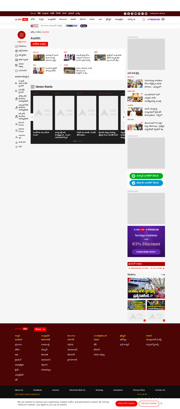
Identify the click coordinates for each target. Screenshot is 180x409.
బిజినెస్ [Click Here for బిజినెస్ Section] (149, 336)
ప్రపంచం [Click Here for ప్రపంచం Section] (18, 344)
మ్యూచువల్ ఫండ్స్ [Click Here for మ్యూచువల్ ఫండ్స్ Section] (154, 339)
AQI (18, 146)
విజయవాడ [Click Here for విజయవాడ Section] (45, 360)
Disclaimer (118, 390)
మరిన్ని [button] (131, 19)
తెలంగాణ (63, 19)
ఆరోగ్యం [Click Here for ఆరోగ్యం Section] (123, 339)
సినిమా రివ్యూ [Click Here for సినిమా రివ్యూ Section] (99, 355)
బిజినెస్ (73, 19)
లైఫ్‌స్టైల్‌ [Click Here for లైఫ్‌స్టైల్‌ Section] (123, 336)
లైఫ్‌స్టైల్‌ (108, 19)
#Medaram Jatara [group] (139, 268)
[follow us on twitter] (125, 13)
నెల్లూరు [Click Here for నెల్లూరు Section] (44, 365)
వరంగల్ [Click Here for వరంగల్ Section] (71, 339)
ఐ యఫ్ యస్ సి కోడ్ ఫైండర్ (21, 83)
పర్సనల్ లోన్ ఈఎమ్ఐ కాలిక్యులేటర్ (21, 107)
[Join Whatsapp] (146, 13)
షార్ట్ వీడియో (21, 50)
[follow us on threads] (132, 13)
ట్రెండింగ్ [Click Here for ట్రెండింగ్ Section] (18, 360)
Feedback (37, 390)
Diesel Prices (19, 130)
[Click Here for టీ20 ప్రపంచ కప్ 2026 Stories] (71, 26)
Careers (55, 390)
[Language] (40, 329)
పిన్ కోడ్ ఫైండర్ (19, 91)
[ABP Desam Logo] (21, 19)
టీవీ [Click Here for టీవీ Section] (95, 344)
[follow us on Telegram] (142, 13)
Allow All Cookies (126, 403)
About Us (19, 390)
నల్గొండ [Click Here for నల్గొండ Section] (70, 344)
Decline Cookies (148, 403)
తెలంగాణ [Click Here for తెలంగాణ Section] (71, 336)
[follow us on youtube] (135, 13)
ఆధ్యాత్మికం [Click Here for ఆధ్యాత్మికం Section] (19, 365)
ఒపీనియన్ (20, 70)
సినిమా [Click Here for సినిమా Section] (96, 339)
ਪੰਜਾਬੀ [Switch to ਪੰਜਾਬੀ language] (58, 13)
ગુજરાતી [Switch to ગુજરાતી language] (71, 13)
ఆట (100, 19)
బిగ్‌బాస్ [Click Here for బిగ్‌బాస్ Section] (97, 350)
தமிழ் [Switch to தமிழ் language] (78, 13)
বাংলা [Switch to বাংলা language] (64, 13)
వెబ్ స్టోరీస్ (20, 55)
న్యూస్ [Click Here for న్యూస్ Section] (17, 336)
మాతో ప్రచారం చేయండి (157, 14)
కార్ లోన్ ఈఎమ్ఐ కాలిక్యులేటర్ (21, 116)
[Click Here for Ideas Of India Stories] (34, 25)
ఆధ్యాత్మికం (119, 19)
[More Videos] (163, 275)
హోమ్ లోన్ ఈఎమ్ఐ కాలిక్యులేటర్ (21, 98)
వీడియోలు (20, 46)
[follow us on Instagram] (139, 13)
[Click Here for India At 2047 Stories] (83, 25)
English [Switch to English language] (45, 13)
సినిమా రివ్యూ (19, 65)
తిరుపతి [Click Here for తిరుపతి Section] (44, 355)
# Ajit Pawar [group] (157, 268)
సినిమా (92, 19)
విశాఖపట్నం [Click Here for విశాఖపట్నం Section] (46, 370)
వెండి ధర (20, 142)
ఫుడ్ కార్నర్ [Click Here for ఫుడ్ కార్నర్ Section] (124, 344)
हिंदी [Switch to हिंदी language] (39, 13)
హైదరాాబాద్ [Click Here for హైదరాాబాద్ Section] (72, 360)
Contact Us (160, 390)
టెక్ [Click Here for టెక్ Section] (16, 380)
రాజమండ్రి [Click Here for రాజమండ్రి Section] (45, 344)
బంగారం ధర (20, 136)
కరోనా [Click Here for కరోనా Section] (17, 350)
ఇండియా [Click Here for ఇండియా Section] (18, 339)
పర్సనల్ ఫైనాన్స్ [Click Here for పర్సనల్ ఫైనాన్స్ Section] (152, 344)
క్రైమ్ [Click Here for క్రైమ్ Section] (17, 370)
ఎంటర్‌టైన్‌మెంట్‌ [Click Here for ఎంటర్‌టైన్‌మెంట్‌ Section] (100, 336)
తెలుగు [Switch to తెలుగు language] (33, 13)
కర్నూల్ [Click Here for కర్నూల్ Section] (44, 350)
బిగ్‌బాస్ (83, 19)
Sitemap (99, 390)
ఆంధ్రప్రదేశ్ (51, 19)
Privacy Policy (139, 390)
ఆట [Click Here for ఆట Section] (16, 355)
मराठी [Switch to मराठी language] (52, 13)
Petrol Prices (19, 124)
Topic (38, 32)
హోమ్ (33, 19)
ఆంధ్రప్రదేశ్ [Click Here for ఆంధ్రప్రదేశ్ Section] (45, 336)
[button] (21, 37)
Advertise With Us (77, 390)
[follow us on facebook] (128, 13)
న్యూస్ (41, 19)
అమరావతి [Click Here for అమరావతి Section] (45, 339)
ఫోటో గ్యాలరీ (21, 59)
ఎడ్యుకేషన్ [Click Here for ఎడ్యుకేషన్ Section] (19, 375)
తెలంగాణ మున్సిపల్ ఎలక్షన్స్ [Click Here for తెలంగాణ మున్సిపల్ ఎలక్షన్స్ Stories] (51, 26)
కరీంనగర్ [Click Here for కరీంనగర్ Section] (71, 355)
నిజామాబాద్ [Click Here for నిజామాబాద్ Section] (72, 350)
